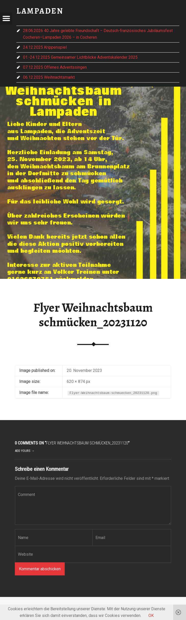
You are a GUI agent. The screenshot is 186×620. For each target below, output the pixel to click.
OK (151, 615)
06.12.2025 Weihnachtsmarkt (49, 77)
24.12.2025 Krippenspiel (45, 47)
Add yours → (25, 451)
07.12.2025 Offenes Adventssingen (55, 67)
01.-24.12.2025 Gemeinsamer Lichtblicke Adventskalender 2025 (80, 57)
